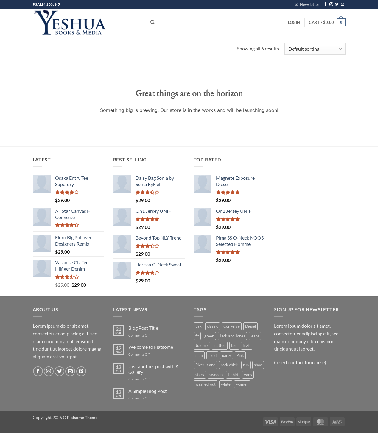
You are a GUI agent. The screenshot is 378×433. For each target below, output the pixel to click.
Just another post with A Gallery (153, 369)
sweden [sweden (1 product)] (216, 374)
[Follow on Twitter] (337, 4)
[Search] (152, 22)
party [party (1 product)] (226, 355)
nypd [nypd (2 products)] (212, 355)
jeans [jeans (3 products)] (255, 336)
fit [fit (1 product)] (197, 336)
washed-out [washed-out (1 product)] (205, 384)
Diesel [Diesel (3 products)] (250, 326)
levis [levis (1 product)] (247, 345)
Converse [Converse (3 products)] (231, 326)
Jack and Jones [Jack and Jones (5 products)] (232, 336)
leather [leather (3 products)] (220, 345)
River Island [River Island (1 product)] (205, 364)
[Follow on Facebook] (325, 4)
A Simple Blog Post (147, 391)
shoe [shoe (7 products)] (258, 364)
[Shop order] (314, 49)
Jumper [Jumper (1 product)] (201, 345)
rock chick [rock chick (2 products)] (229, 364)
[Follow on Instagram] (331, 4)
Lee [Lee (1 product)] (234, 345)
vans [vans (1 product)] (248, 374)
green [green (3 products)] (209, 336)
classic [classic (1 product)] (212, 326)
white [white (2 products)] (226, 384)
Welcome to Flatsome (150, 347)
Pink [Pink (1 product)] (240, 355)
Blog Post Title (143, 328)
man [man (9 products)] (199, 355)
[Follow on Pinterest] (81, 371)
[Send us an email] (342, 4)
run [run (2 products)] (246, 364)
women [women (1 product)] (242, 384)
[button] (307, 4)
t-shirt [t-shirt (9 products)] (233, 374)
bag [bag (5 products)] (198, 326)
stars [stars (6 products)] (199, 374)
